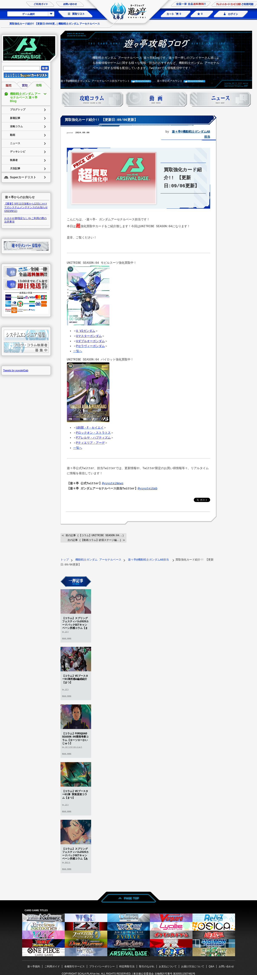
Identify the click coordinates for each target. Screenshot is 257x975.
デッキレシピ (17, 151)
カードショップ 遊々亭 (128, 11)
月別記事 (15, 168)
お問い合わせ (226, 966)
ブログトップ (17, 109)
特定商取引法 (127, 966)
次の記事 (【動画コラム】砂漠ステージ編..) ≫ (96, 540)
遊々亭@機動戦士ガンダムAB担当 (149, 559)
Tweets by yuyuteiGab (15, 370)
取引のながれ (146, 966)
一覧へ (77, 351)
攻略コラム (16, 126)
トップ (64, 559)
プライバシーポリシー (102, 966)
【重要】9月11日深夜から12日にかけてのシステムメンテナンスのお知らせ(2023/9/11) (26, 207)
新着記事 (15, 118)
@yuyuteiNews (196, 81)
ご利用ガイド (52, 966)
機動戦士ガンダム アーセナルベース (98, 559)
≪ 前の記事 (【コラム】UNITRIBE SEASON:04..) (93, 535)
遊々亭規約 (33, 966)
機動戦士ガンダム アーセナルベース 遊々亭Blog (25, 97)
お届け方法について (192, 966)
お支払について (168, 966)
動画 (12, 134)
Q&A (211, 966)
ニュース (15, 143)
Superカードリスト (23, 177)
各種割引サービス (74, 966)
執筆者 (14, 160)
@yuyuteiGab (142, 81)
